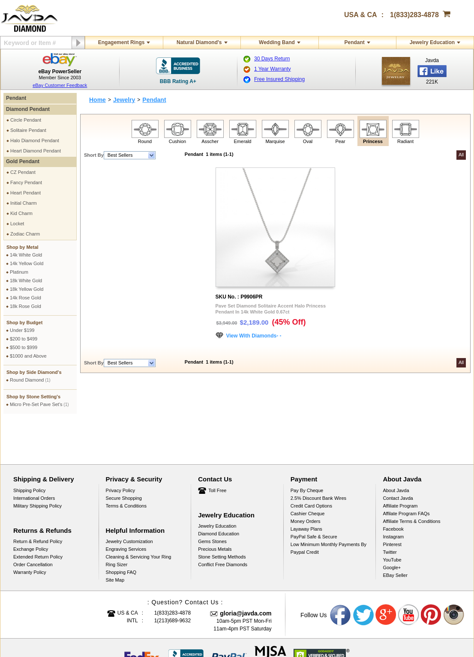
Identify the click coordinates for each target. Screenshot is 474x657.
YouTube (392, 519)
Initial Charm (23, 203)
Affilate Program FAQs (406, 472)
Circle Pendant (25, 119)
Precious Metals (214, 508)
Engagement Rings (121, 42)
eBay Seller (395, 534)
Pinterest (392, 503)
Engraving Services (126, 508)
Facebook (393, 488)
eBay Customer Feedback (60, 85)
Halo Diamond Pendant (34, 140)
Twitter (389, 511)
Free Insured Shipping (279, 79)
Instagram (393, 496)
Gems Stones (212, 500)
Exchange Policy (30, 508)
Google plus (386, 574)
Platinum (19, 272)
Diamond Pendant (28, 109)
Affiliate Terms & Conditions (411, 480)
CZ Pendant (23, 172)
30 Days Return (272, 59)
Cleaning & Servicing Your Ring (138, 516)
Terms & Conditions (126, 465)
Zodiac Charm (25, 233)
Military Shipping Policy (37, 465)
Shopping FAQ (121, 531)
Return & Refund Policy (37, 500)
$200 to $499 (23, 338)
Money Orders (306, 480)
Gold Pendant (22, 161)
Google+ (392, 526)
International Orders (34, 457)
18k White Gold (26, 280)
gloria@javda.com (245, 572)
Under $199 (22, 330)
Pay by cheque (307, 449)
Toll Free (217, 449)
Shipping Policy (29, 449)
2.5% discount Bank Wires (318, 457)
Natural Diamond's (199, 42)
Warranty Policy (29, 531)
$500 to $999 (23, 347)
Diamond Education (218, 493)
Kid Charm (21, 213)
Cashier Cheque (308, 472)
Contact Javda (398, 457)
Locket (17, 223)
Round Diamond (30, 379)
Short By (94, 155)
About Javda (396, 449)
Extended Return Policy (38, 516)
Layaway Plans (306, 488)
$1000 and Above (28, 355)
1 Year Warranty (272, 69)
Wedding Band (277, 42)
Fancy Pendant (26, 182)
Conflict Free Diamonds (222, 523)
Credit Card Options (311, 465)
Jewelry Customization (129, 500)
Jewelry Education (432, 42)
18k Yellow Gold (26, 289)
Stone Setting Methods (222, 516)
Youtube (409, 574)
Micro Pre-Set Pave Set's (39, 404)
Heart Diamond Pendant (35, 150)
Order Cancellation (33, 523)
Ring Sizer (117, 523)
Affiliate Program (400, 465)
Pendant (354, 42)
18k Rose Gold (25, 306)
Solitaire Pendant (28, 130)
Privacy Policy (120, 449)
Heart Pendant (25, 192)
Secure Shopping (124, 457)
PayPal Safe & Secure (314, 496)
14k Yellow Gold (26, 263)
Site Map (115, 539)
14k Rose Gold (25, 297)
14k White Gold (26, 254)
